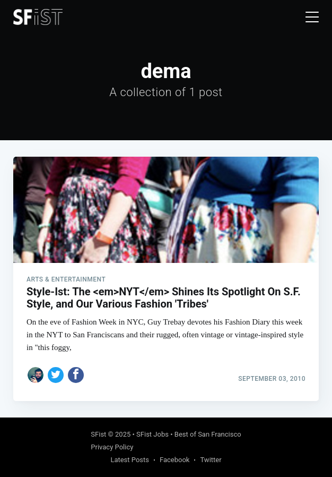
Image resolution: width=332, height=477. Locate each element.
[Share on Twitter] (56, 375)
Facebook (174, 460)
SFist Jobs (152, 434)
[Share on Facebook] (76, 375)
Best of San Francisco (207, 434)
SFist (98, 434)
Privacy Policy (112, 447)
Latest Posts (129, 460)
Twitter (210, 460)
